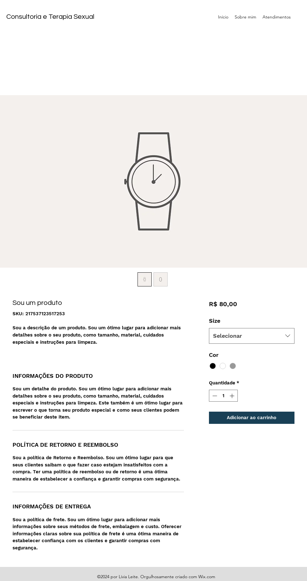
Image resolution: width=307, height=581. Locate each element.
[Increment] (232, 396)
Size (214, 320)
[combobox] (251, 336)
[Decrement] (214, 396)
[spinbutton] (223, 396)
